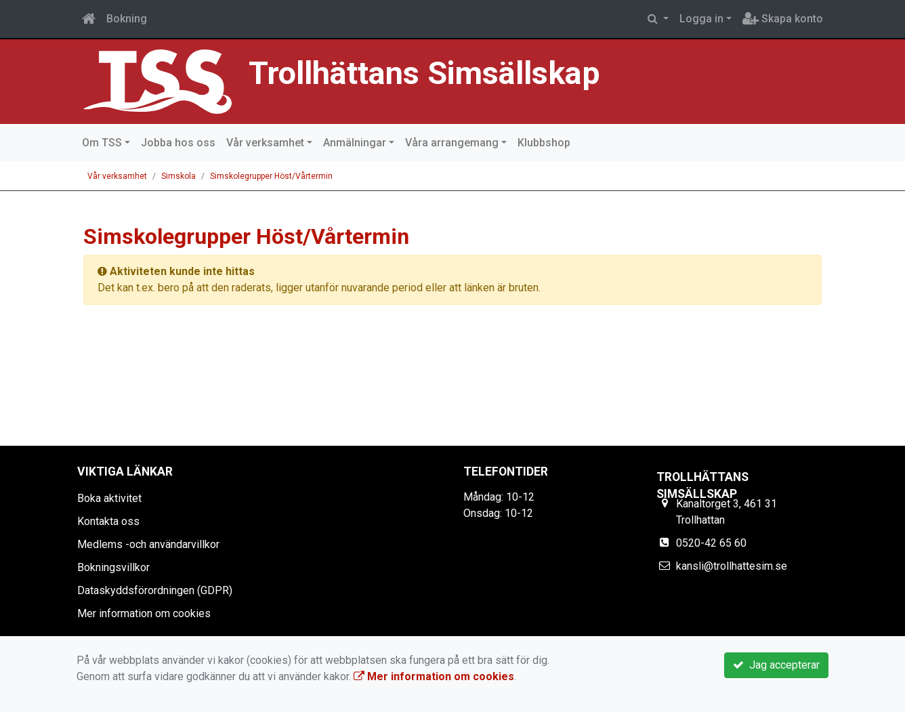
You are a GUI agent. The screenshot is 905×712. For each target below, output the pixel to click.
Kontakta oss (108, 521)
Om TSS (102, 142)
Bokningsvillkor (113, 567)
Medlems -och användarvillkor (148, 544)
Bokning (126, 18)
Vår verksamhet (265, 142)
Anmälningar (354, 142)
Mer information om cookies (144, 613)
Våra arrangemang (452, 142)
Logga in (701, 18)
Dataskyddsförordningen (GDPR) (154, 590)
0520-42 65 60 (711, 543)
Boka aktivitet (109, 498)
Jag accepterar (776, 664)
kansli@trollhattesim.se (731, 566)
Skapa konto (782, 18)
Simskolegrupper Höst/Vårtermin (271, 176)
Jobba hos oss (178, 142)
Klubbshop (544, 142)
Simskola (178, 176)
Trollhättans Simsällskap (424, 73)
